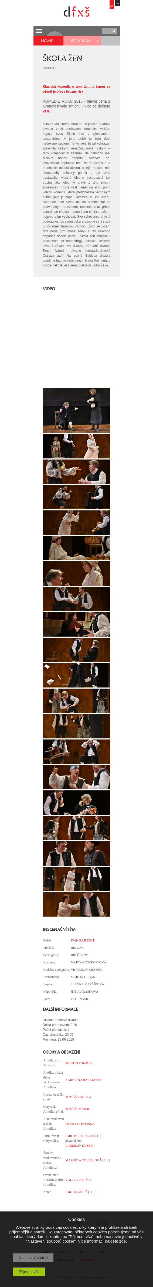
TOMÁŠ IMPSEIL (77, 1109)
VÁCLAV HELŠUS (78, 1180)
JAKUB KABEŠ (76, 1192)
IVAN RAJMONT (82, 940)
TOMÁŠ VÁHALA (78, 1097)
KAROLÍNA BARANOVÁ (83, 1080)
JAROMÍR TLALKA (79, 1136)
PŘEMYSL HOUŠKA (79, 1124)
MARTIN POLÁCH (78, 1063)
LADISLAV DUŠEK (79, 1146)
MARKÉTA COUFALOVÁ (83, 1160)
